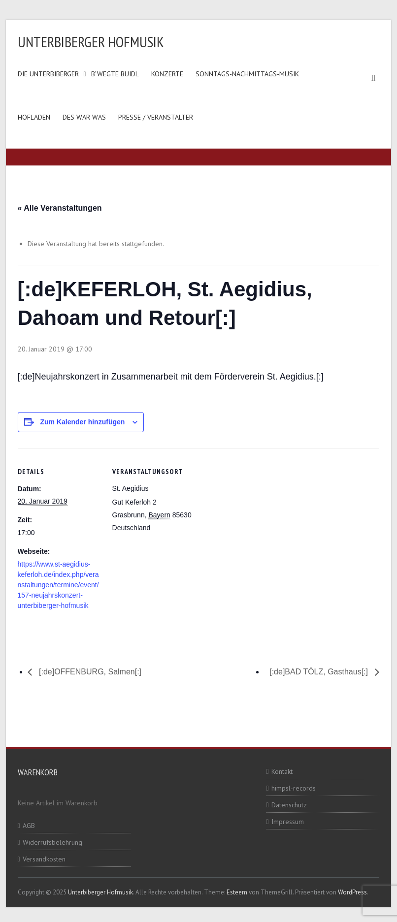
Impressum (287, 821)
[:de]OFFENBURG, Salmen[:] (89, 672)
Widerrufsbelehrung (52, 842)
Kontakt (282, 771)
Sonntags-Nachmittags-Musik (247, 73)
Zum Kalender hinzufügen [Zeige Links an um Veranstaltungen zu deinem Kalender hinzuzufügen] (82, 422)
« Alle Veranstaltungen (60, 208)
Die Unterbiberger (48, 73)
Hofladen (34, 117)
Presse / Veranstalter (155, 117)
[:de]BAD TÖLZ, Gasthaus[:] (319, 672)
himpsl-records (293, 788)
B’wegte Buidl (115, 73)
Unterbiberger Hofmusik (91, 41)
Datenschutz (289, 804)
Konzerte (167, 73)
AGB (29, 825)
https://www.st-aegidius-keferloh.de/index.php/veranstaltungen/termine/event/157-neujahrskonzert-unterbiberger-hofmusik (58, 584)
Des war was (84, 117)
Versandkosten (44, 859)
